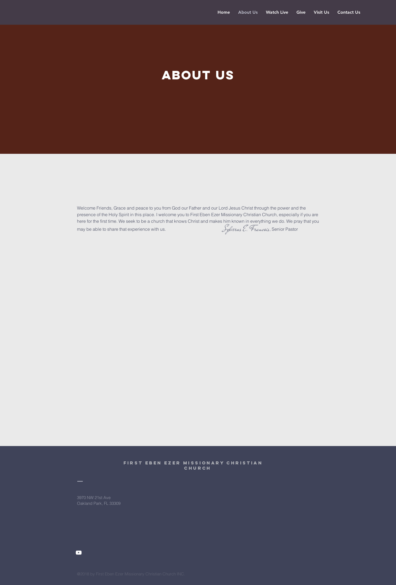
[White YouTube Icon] (78, 552)
